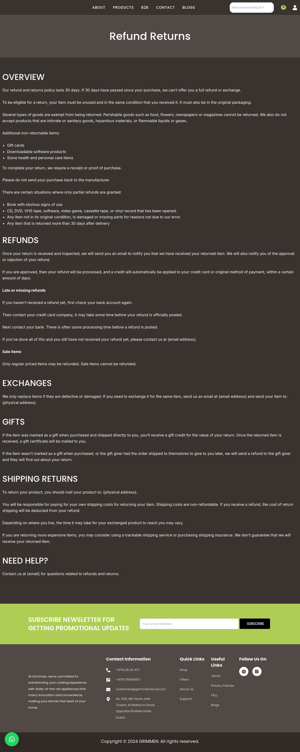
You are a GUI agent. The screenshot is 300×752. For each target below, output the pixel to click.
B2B (145, 7)
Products (123, 7)
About (98, 7)
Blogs (189, 7)
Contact (165, 7)
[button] (12, 739)
